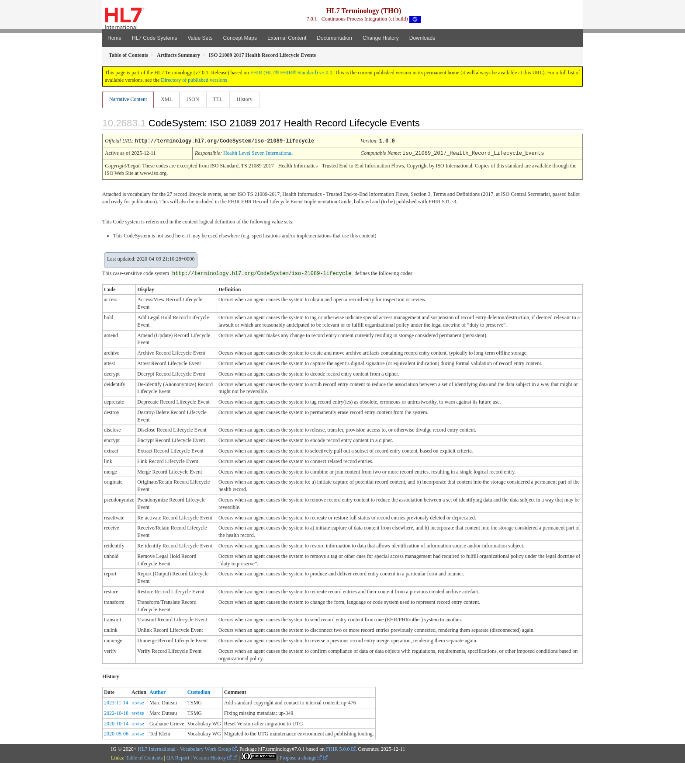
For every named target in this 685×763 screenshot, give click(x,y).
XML (167, 99)
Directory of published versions (194, 80)
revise (137, 702)
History (248, 99)
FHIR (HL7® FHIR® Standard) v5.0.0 (291, 73)
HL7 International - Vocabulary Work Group (184, 749)
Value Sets (199, 38)
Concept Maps (240, 38)
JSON (194, 99)
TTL (220, 99)
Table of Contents (144, 757)
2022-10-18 (116, 713)
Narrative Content (128, 99)
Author (157, 692)
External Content (286, 38)
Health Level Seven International (258, 153)
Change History (381, 38)
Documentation (334, 38)
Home (114, 38)
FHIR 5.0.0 (337, 749)
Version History (212, 757)
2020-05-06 (116, 733)
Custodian (199, 692)
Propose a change (301, 757)
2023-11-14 (116, 702)
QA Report (177, 757)
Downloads (422, 38)
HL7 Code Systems (154, 38)
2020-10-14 (116, 723)
